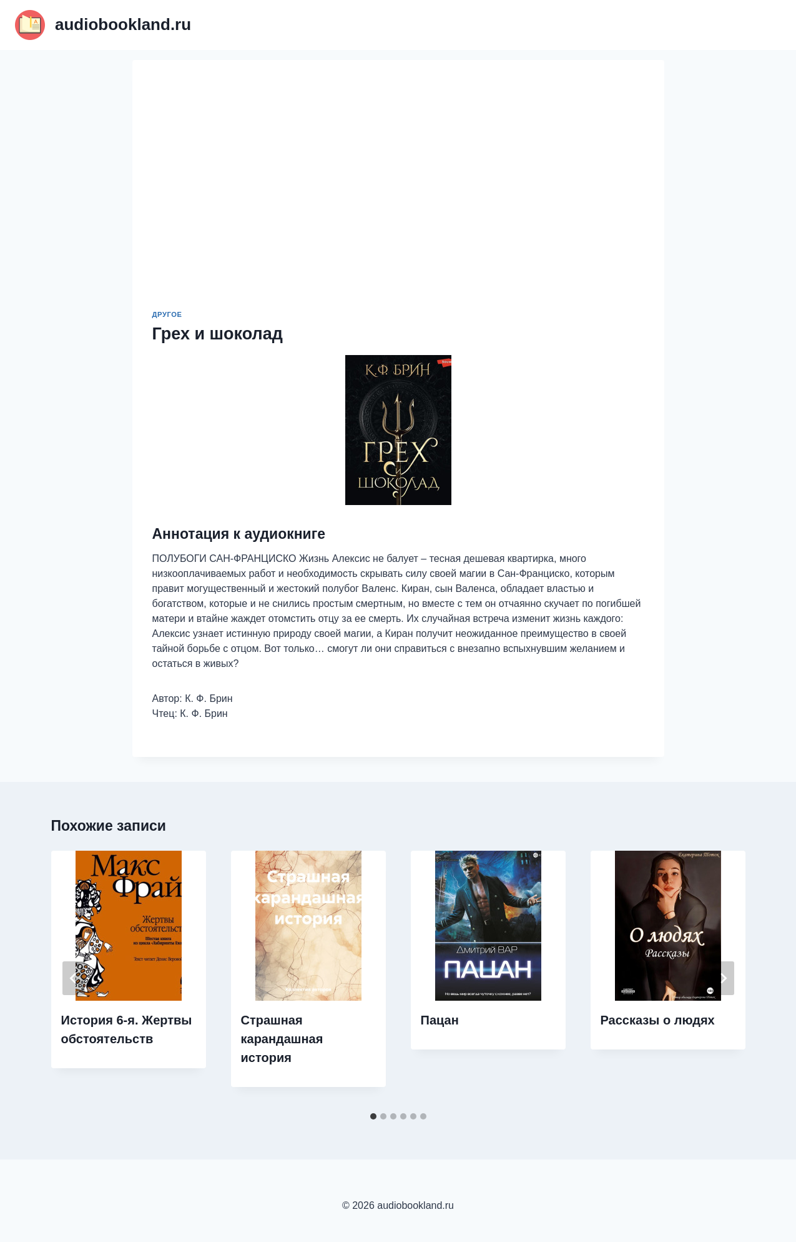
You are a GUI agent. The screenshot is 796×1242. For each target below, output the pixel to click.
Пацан (440, 1020)
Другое (167, 314)
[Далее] (723, 978)
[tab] (373, 1116)
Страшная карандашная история (282, 1038)
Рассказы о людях (658, 1020)
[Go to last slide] (73, 978)
